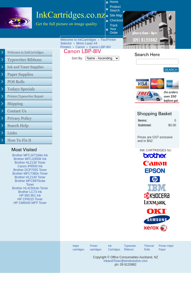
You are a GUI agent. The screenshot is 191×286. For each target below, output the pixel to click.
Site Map (116, 15)
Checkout (116, 20)
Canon (80, 47)
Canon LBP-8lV (100, 47)
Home (114, 2)
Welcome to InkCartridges (78, 40)
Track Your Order (114, 29)
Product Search (115, 8)
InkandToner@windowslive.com (125, 261)
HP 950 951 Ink (30, 195)
